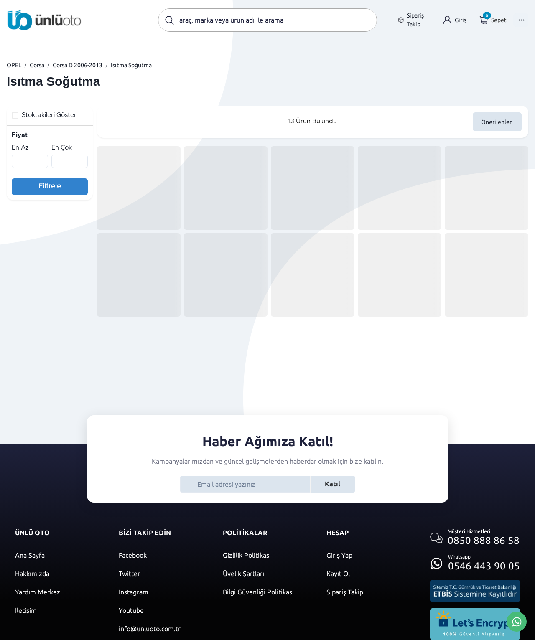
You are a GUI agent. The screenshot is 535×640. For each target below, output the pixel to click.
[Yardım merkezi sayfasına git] (58, 592)
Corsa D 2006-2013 (77, 65)
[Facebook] (162, 555)
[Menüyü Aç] (520, 20)
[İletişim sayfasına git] (58, 610)
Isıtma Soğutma (131, 65)
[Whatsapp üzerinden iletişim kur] (475, 561)
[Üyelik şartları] (266, 574)
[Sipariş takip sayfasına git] (414, 20)
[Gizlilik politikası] (266, 555)
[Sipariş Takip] (369, 592)
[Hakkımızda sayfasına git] (58, 574)
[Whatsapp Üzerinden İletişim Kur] (517, 621)
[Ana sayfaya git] (44, 20)
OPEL (14, 65)
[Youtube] (162, 610)
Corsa (37, 65)
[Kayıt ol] (369, 574)
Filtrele (49, 186)
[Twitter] (162, 574)
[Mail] (162, 629)
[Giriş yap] (454, 20)
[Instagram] (162, 592)
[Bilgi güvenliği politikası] (266, 592)
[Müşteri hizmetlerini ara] (475, 538)
